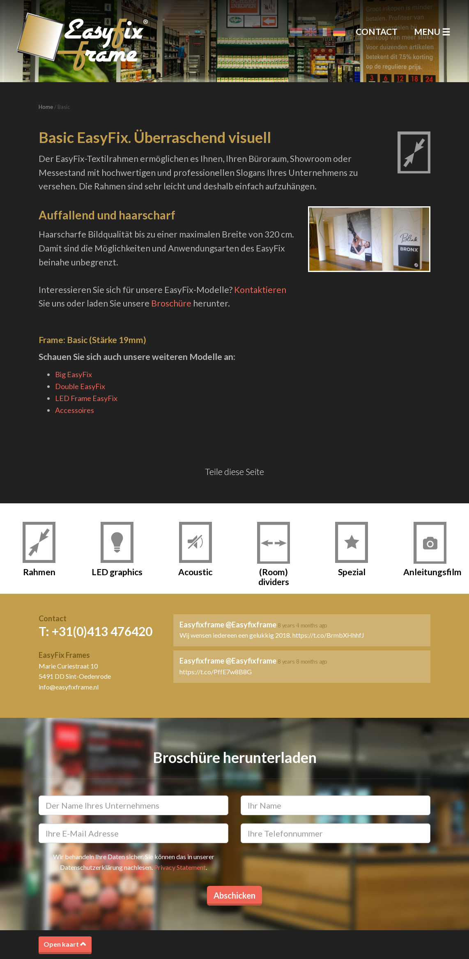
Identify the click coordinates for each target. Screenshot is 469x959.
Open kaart (65, 944)
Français (325, 32)
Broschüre (171, 303)
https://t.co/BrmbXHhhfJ (328, 635)
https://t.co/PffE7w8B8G (215, 671)
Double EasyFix (80, 386)
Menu (432, 31)
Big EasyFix (73, 374)
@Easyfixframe (250, 624)
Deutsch (339, 32)
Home (46, 107)
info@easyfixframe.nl (69, 687)
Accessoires (74, 410)
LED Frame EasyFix (86, 398)
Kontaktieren (260, 289)
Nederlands (296, 32)
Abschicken (234, 895)
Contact (377, 31)
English (310, 32)
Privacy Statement (180, 867)
